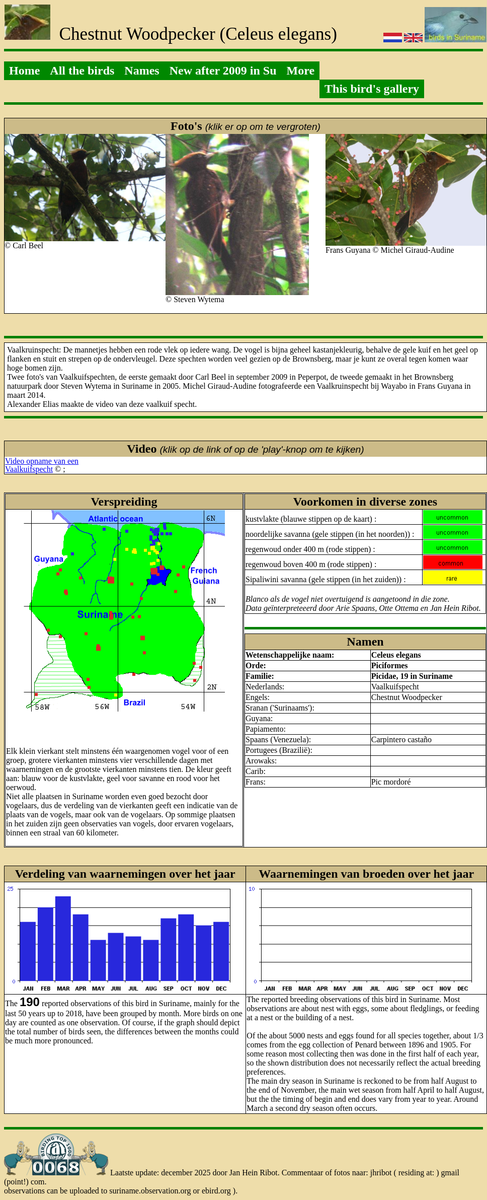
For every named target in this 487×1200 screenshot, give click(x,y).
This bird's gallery (371, 88)
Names (141, 70)
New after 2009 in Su (223, 70)
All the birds (82, 70)
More (301, 70)
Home (24, 70)
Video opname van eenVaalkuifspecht (41, 465)
